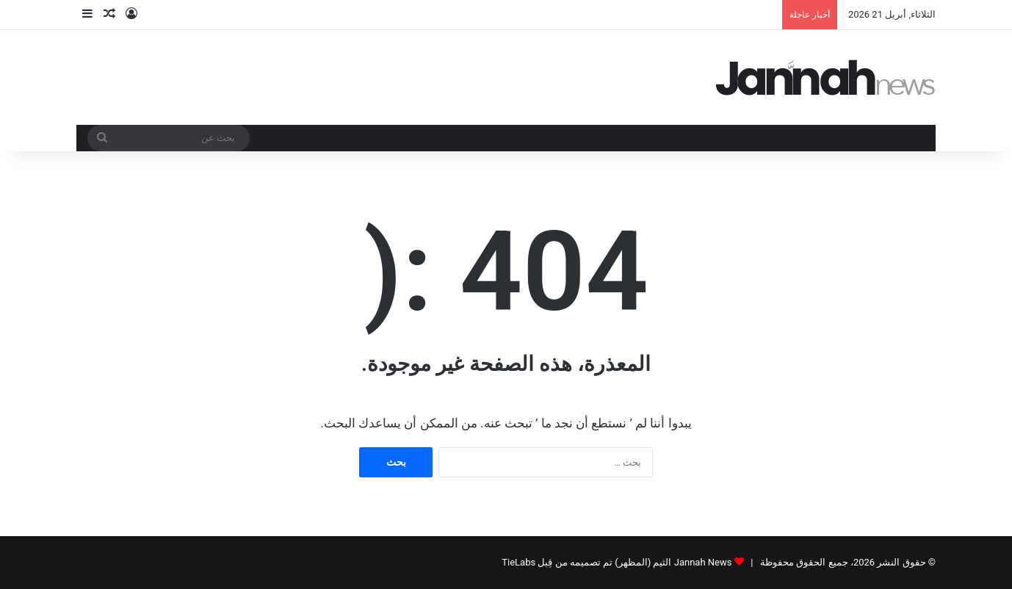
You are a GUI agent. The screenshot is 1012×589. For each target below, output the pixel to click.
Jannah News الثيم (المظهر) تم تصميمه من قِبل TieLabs (616, 562)
